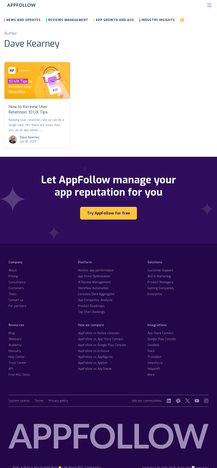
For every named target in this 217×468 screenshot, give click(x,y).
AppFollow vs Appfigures (95, 357)
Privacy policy (58, 401)
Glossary (14, 351)
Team (12, 294)
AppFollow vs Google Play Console (102, 345)
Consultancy (17, 282)
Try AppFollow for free (108, 213)
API (10, 369)
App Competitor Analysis (95, 300)
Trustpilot (154, 357)
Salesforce (155, 363)
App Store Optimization (94, 276)
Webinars (15, 339)
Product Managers (160, 282)
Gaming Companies (160, 288)
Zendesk (153, 345)
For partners (17, 306)
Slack (151, 351)
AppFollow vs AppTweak (95, 369)
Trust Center (17, 363)
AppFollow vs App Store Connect (100, 339)
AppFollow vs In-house (93, 351)
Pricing (13, 276)
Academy (14, 345)
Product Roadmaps (91, 306)
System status (18, 401)
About (12, 270)
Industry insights (158, 20)
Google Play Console (161, 339)
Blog (11, 333)
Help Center (16, 357)
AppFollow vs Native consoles (99, 333)
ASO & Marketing (159, 276)
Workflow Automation (93, 288)
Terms (39, 401)
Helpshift (153, 369)
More (151, 375)
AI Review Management (94, 282)
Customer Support (160, 270)
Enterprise (154, 294)
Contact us (16, 300)
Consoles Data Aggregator (96, 294)
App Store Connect (160, 333)
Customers (16, 288)
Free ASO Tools (19, 375)
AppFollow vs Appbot (92, 363)
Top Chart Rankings (91, 312)
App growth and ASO (115, 20)
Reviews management (68, 20)
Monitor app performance (96, 270)
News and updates (23, 20)
